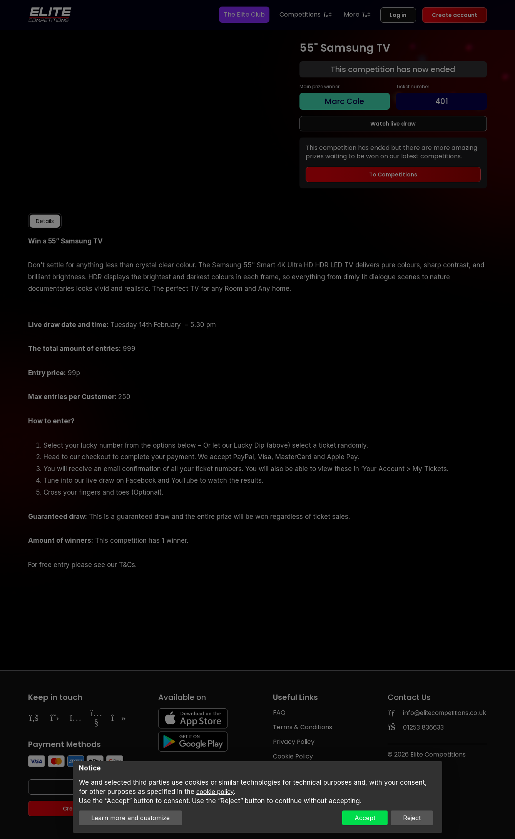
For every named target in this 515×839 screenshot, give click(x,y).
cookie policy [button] (215, 791)
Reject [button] (412, 818)
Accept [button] (364, 818)
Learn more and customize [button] (130, 818)
